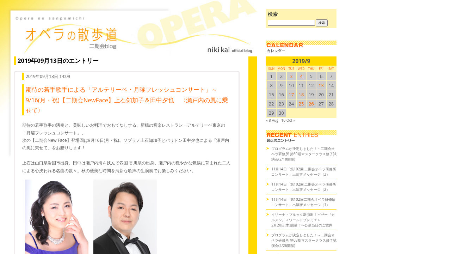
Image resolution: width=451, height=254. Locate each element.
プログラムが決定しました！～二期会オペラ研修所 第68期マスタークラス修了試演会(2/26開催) (303, 240)
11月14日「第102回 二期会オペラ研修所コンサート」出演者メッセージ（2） (303, 187)
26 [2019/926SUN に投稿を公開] (311, 104)
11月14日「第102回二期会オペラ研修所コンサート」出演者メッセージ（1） (303, 202)
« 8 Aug (272, 120)
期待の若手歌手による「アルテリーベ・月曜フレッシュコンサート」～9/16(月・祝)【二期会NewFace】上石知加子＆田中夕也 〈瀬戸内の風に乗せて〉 (127, 99)
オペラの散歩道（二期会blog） (134, 33)
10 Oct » (288, 120)
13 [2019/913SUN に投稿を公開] (321, 85)
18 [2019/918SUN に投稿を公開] (301, 94)
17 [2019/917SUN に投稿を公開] (291, 94)
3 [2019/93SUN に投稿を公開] (291, 76)
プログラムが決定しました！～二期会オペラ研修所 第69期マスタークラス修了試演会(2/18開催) (303, 154)
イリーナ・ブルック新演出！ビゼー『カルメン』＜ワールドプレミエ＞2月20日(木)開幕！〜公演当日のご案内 (303, 220)
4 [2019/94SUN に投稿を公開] (301, 76)
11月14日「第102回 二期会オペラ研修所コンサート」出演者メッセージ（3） (303, 172)
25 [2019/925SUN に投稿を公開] (301, 104)
